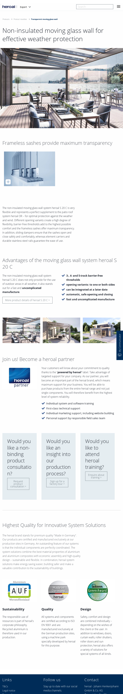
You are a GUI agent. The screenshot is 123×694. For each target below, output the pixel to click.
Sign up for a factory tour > (57, 483)
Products (6, 19)
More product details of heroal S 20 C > (27, 300)
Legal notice (8, 690)
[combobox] (94, 6)
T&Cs (5, 686)
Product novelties (20, 19)
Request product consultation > (18, 484)
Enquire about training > (96, 476)
